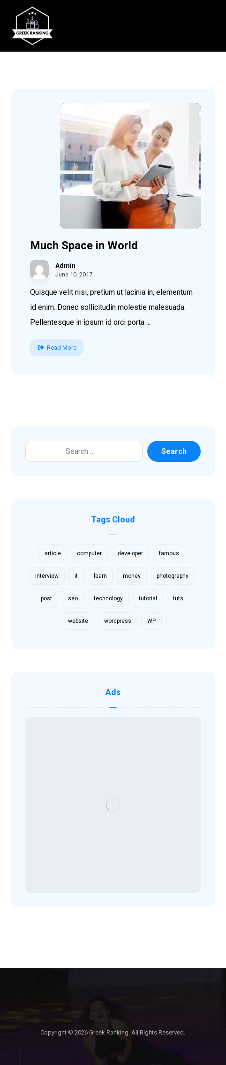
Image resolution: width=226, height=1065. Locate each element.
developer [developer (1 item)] (130, 553)
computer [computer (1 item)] (89, 553)
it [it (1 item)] (76, 576)
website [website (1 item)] (78, 621)
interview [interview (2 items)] (47, 576)
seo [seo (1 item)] (73, 598)
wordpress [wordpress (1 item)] (117, 621)
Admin (65, 265)
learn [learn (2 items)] (100, 576)
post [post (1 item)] (46, 598)
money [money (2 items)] (132, 576)
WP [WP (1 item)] (151, 621)
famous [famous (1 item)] (169, 553)
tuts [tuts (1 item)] (178, 598)
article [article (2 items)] (53, 553)
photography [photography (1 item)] (172, 576)
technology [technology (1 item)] (108, 598)
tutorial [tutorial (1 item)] (148, 598)
